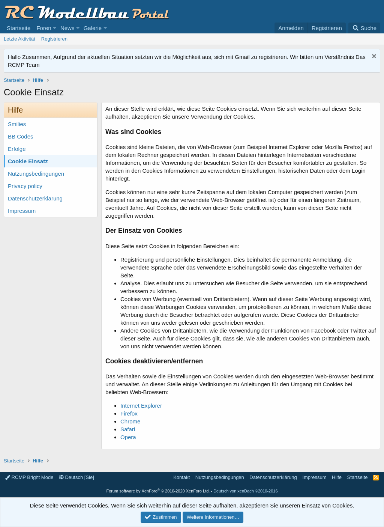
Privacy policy (25, 186)
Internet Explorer (141, 405)
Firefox (129, 413)
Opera (128, 437)
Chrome (130, 421)
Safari (127, 429)
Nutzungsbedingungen (36, 173)
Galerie (93, 28)
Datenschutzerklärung (35, 198)
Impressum (22, 211)
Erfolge (17, 149)
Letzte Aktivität (19, 39)
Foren (43, 28)
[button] (54, 28)
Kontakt (181, 477)
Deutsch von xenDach (245, 491)
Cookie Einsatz (28, 161)
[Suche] (364, 28)
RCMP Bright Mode (29, 477)
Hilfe (337, 477)
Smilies (17, 124)
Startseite (18, 28)
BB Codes (20, 136)
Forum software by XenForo (158, 491)
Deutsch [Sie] (76, 477)
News (67, 28)
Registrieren (54, 39)
